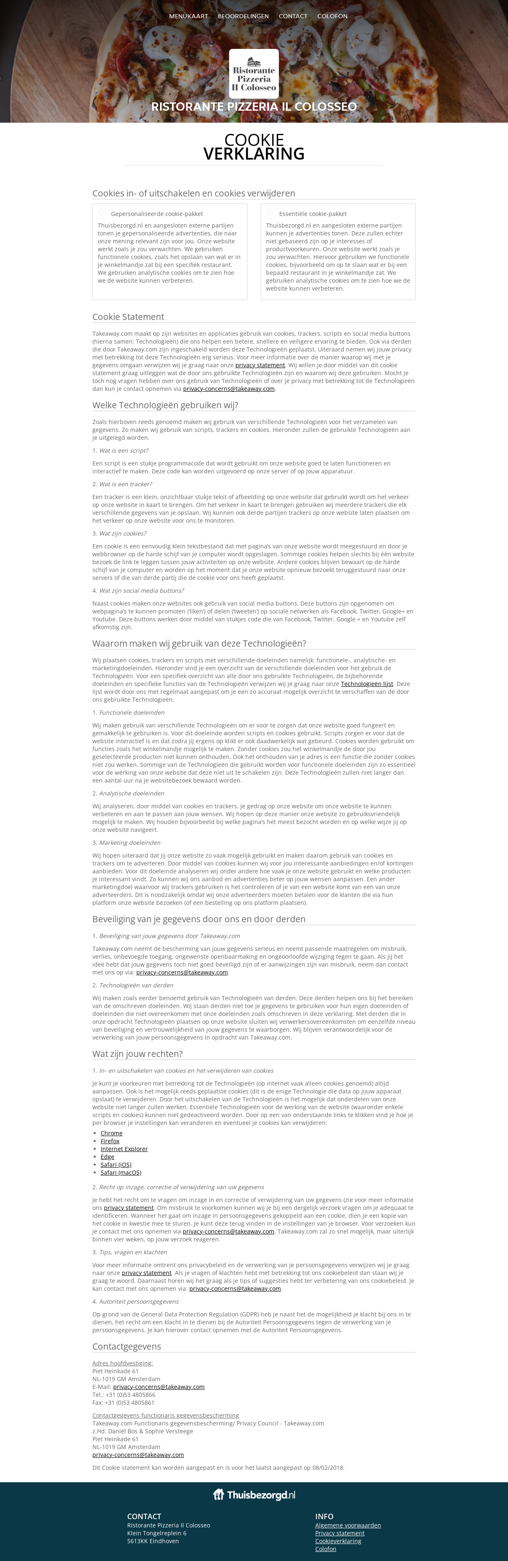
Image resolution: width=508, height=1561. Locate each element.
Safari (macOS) (121, 1172)
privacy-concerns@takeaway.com (229, 389)
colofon (332, 16)
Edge (107, 1157)
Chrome (112, 1133)
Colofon (325, 1549)
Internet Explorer (124, 1149)
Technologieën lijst (367, 684)
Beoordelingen (243, 16)
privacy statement (260, 365)
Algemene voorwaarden (348, 1525)
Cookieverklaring (338, 1541)
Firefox (110, 1141)
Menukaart (188, 16)
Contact (293, 16)
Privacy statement (340, 1533)
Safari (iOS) (116, 1164)
